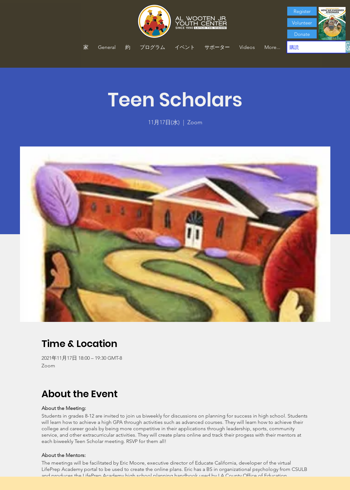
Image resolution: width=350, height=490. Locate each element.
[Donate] (302, 34)
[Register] (302, 11)
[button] (127, 47)
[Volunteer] (302, 22)
